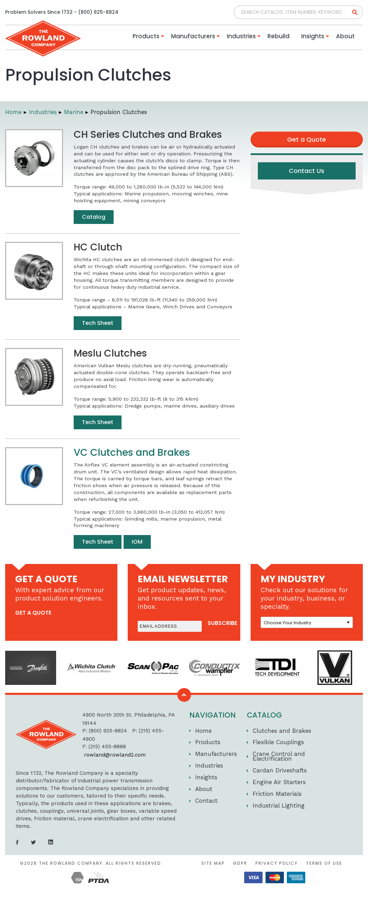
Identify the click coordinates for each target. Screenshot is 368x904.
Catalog (93, 217)
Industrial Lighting (279, 805)
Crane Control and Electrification (279, 756)
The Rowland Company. (71, 863)
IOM (137, 542)
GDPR (240, 863)
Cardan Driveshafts (280, 770)
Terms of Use (324, 863)
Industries (241, 36)
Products (146, 36)
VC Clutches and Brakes (132, 452)
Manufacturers (193, 36)
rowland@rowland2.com (115, 755)
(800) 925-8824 (98, 12)
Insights (312, 36)
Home (13, 112)
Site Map (213, 863)
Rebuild (278, 36)
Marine (73, 112)
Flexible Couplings (278, 742)
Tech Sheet (97, 323)
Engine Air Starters (279, 782)
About (345, 36)
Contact (206, 800)
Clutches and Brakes (282, 730)
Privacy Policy (276, 863)
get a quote (33, 613)
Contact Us (306, 170)
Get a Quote (306, 139)
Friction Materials (277, 793)
